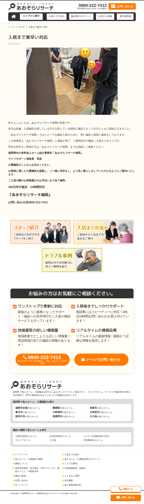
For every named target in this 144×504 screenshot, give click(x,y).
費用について (21, 463)
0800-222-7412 (43, 359)
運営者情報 (125, 16)
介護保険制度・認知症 (75, 468)
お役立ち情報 (105, 16)
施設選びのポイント (81, 16)
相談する (128, 489)
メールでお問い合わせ (103, 359)
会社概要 (68, 480)
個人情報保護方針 (72, 485)
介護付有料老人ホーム (26, 436)
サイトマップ (21, 485)
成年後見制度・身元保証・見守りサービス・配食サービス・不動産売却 (37, 469)
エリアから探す (31, 16)
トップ (11, 27)
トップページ (21, 454)
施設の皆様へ (21, 476)
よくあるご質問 (71, 476)
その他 (53, 440)
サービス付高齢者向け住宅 (96, 436)
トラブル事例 (70, 463)
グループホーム (22, 440)
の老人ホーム (27, 408)
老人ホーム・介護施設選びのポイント (82, 459)
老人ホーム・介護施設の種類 (29, 459)
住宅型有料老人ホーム (60, 436)
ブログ (21, 27)
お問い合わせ (21, 480)
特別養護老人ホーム (93, 440)
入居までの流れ (57, 16)
